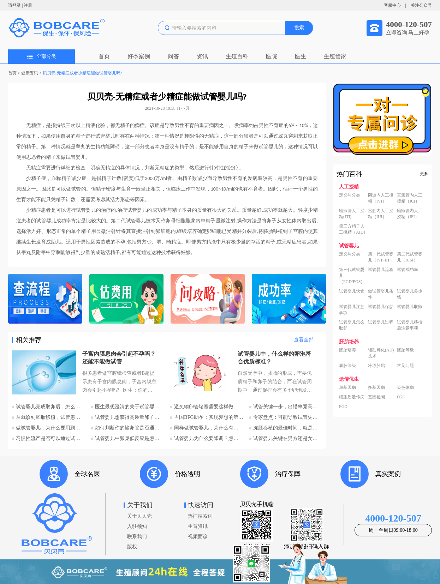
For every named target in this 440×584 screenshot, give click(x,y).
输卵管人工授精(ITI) (351, 213)
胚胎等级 (405, 350)
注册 (28, 5)
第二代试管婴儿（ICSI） (409, 257)
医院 (271, 56)
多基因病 (376, 387)
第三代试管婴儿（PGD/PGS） (352, 275)
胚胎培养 (347, 350)
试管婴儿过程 (380, 322)
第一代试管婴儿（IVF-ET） (381, 257)
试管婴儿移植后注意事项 (409, 325)
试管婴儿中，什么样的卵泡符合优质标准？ (274, 358)
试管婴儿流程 (380, 269)
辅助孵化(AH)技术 (381, 353)
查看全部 (304, 339)
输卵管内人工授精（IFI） (409, 213)
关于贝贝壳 (139, 516)
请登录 (14, 5)
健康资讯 (29, 73)
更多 (424, 173)
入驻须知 (137, 526)
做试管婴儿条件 (380, 294)
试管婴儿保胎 (380, 306)
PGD (343, 406)
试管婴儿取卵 (409, 306)
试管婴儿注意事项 (351, 309)
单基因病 (347, 387)
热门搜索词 (200, 516)
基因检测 (376, 397)
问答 (173, 56)
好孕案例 (138, 56)
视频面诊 (198, 536)
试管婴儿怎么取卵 (351, 325)
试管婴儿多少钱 (409, 294)
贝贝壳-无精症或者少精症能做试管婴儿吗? (82, 73)
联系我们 (137, 536)
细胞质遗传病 (351, 397)
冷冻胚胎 (376, 365)
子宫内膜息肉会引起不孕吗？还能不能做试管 (119, 358)
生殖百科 (237, 56)
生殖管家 (335, 56)
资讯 (202, 56)
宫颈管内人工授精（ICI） (409, 198)
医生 (300, 56)
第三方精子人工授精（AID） (353, 229)
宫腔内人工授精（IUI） (380, 213)
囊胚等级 (347, 365)
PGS (401, 397)
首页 (104, 56)
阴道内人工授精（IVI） (380, 198)
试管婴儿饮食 (351, 291)
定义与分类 (349, 195)
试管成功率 (407, 269)
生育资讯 (198, 526)
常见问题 (405, 365)
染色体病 (405, 387)
